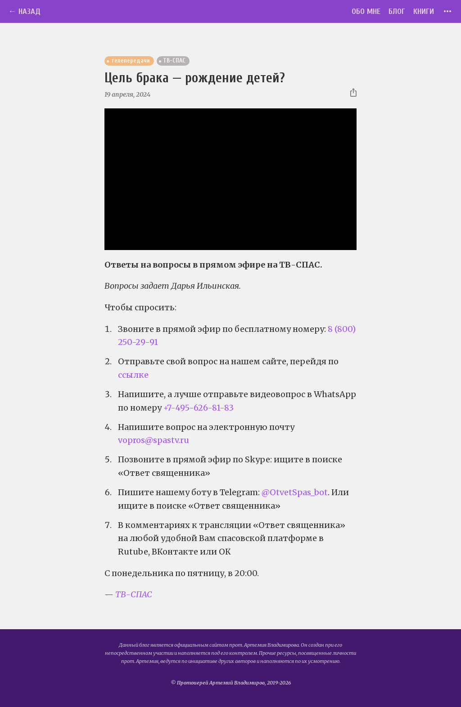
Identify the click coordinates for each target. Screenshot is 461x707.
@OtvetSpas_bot (295, 492)
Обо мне (366, 11)
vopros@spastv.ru (153, 440)
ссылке (133, 375)
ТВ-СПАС (133, 594)
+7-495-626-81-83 (198, 408)
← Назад (24, 11)
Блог (397, 11)
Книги (423, 11)
